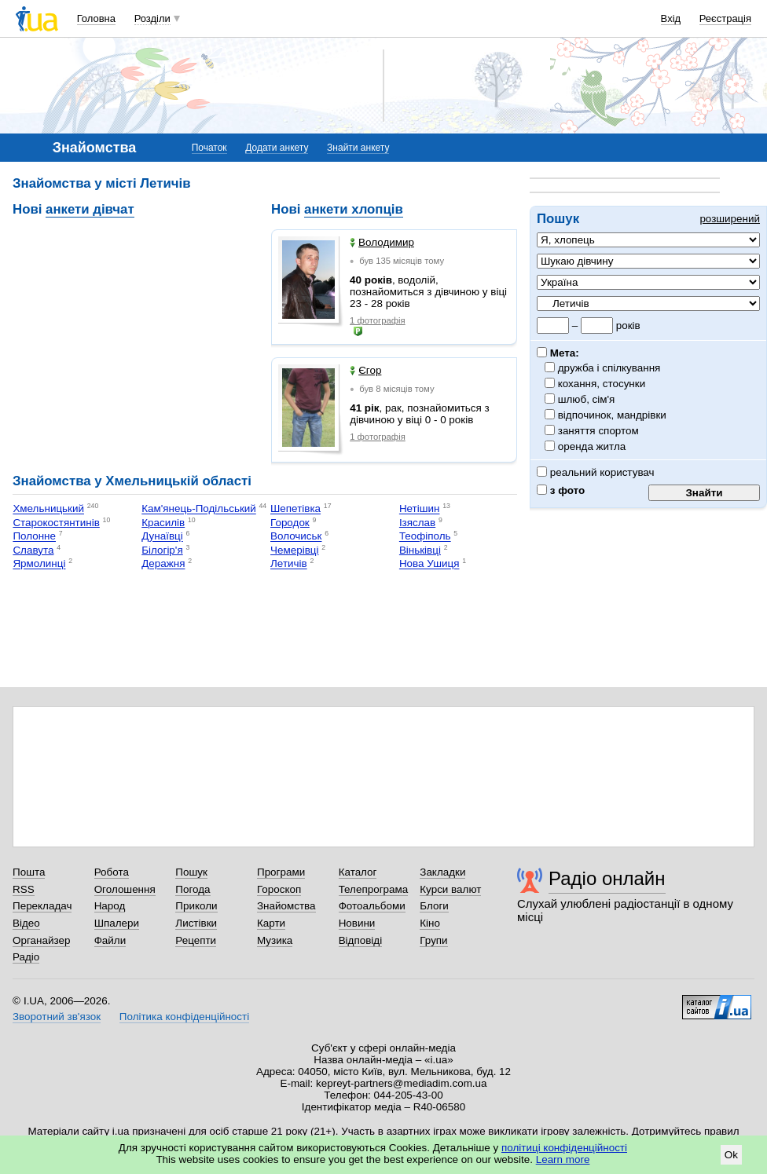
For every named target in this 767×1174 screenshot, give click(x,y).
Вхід (671, 18)
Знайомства (286, 906)
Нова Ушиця (429, 564)
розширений (729, 219)
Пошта (29, 872)
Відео (26, 923)
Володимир (382, 242)
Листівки (196, 923)
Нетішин (419, 509)
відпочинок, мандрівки (612, 415)
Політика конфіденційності (184, 1016)
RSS (24, 889)
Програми (281, 872)
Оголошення (125, 889)
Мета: (558, 353)
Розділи (152, 18)
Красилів (163, 522)
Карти (271, 923)
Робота (111, 872)
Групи (433, 940)
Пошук (191, 872)
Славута (33, 550)
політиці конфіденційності (564, 1148)
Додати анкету (276, 147)
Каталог (358, 872)
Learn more (563, 1159)
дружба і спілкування (609, 368)
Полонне (34, 537)
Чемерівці (294, 550)
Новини (357, 923)
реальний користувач (596, 472)
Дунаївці (162, 537)
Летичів (288, 564)
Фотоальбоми (372, 906)
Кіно (430, 923)
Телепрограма (374, 889)
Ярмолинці (39, 564)
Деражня (163, 564)
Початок (209, 147)
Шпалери (116, 923)
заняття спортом (599, 431)
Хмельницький (48, 509)
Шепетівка (295, 509)
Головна (96, 18)
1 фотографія (378, 320)
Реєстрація (725, 18)
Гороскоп (279, 889)
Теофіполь (425, 537)
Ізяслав (417, 522)
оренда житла (592, 446)
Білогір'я (161, 550)
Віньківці (420, 550)
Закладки (442, 872)
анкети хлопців (353, 209)
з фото (561, 490)
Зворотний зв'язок (57, 1016)
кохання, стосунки (602, 384)
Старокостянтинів (56, 522)
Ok (731, 1155)
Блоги (434, 906)
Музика (274, 940)
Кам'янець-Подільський (198, 509)
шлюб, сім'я (587, 399)
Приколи (196, 906)
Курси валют (450, 889)
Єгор (365, 370)
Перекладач (42, 906)
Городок (290, 522)
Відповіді (361, 940)
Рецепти (195, 940)
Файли (110, 940)
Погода (192, 889)
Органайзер (41, 940)
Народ (110, 906)
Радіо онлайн (607, 878)
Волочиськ (295, 537)
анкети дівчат (90, 209)
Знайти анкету (358, 147)
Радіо (26, 957)
